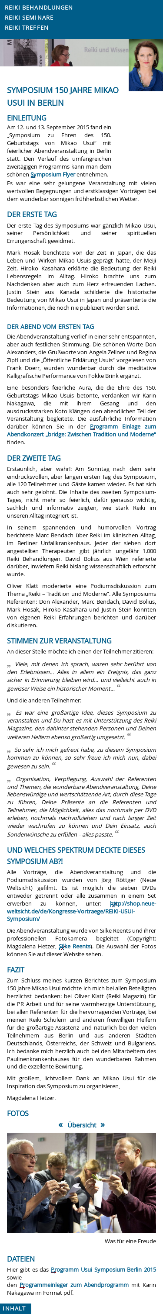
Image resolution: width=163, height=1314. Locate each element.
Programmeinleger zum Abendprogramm (74, 1285)
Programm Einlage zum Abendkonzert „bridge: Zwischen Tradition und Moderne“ (81, 430)
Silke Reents (74, 946)
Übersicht (81, 1124)
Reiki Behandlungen (39, 7)
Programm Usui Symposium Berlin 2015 (103, 1269)
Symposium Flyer (52, 174)
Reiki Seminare (29, 17)
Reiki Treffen (27, 27)
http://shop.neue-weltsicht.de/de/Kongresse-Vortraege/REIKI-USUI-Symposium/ (81, 911)
